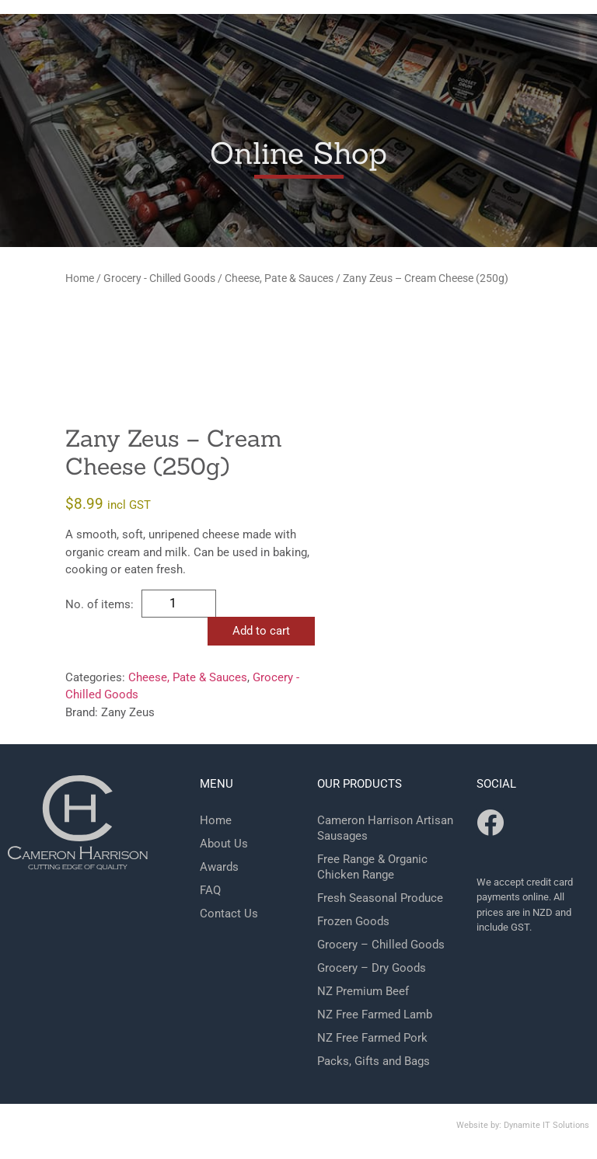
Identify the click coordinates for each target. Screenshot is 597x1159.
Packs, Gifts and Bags (373, 1061)
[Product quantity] (178, 604)
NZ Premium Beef (363, 991)
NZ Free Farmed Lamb (374, 1015)
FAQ (210, 890)
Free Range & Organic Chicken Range (372, 867)
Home (79, 278)
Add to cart (261, 631)
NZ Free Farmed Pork (372, 1038)
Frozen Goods (353, 921)
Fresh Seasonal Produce (380, 898)
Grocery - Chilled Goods (159, 278)
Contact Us (229, 914)
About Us (224, 844)
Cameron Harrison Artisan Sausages (385, 828)
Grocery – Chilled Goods (381, 945)
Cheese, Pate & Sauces (279, 278)
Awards (219, 867)
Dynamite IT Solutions (546, 1125)
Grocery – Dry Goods (371, 968)
